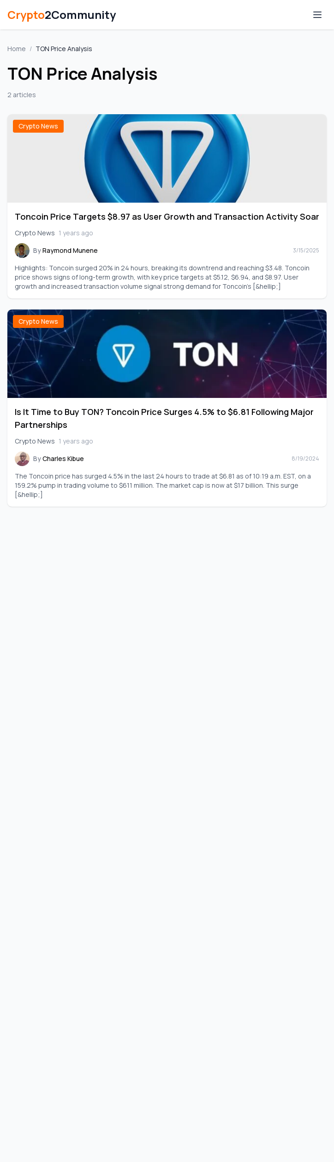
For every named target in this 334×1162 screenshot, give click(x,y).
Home (16, 48)
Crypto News (38, 126)
